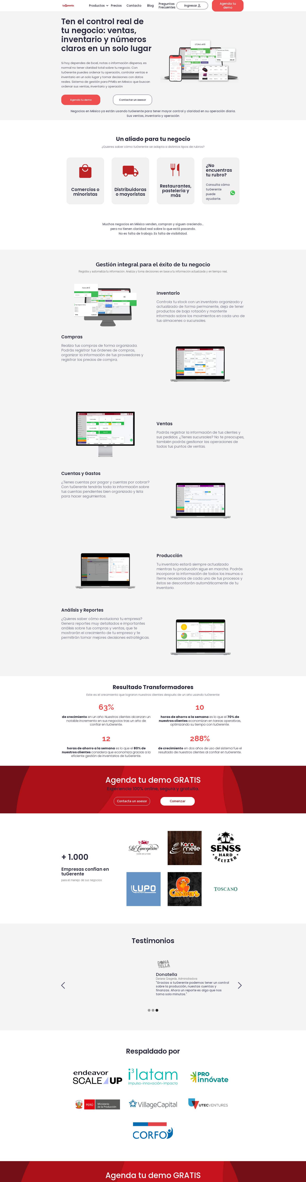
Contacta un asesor (132, 801)
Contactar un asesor (132, 100)
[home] (68, 5)
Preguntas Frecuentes (167, 5)
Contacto (133, 6)
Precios (116, 6)
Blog (150, 6)
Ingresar (192, 6)
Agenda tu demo (81, 100)
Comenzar (177, 801)
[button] (67, 985)
